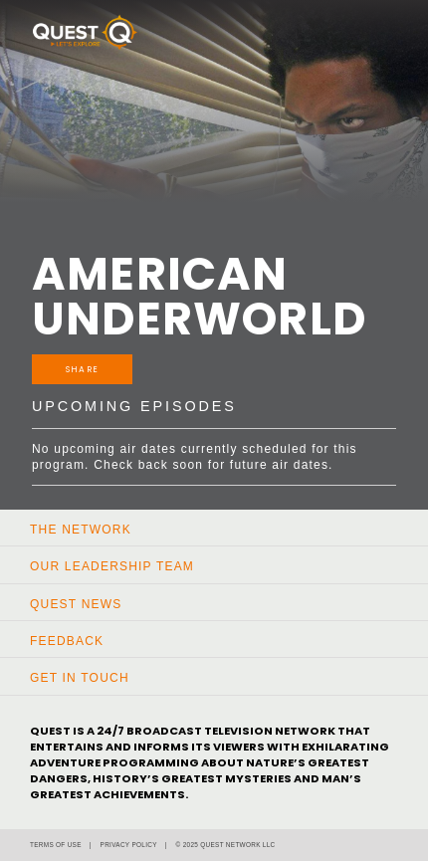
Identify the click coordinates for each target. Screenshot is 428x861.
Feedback (67, 641)
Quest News (75, 604)
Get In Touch (79, 678)
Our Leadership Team (112, 566)
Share (82, 369)
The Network (80, 530)
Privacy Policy (129, 844)
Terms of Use (56, 844)
